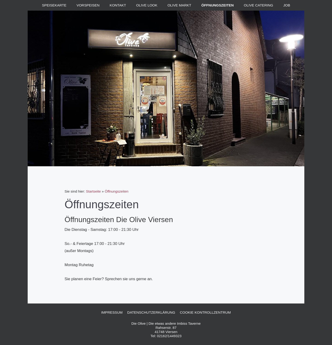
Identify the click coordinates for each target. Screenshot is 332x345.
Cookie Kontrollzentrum (205, 312)
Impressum (112, 312)
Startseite (93, 191)
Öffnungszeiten (116, 191)
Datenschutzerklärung (151, 312)
